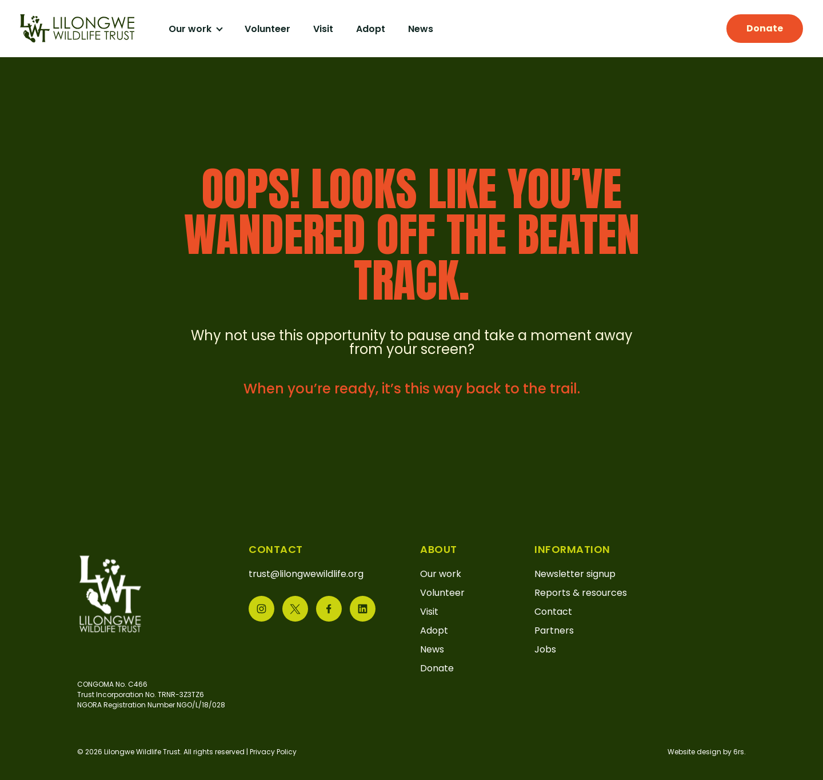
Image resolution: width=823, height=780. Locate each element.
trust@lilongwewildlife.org (306, 573)
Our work (191, 28)
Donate (764, 28)
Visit (323, 28)
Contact (553, 611)
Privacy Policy (273, 752)
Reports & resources (580, 592)
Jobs (545, 649)
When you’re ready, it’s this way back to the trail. (411, 388)
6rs (738, 752)
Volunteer (267, 28)
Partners (554, 630)
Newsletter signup (575, 573)
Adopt (370, 28)
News (420, 28)
